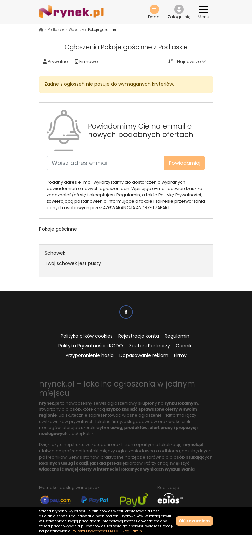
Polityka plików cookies (87, 336)
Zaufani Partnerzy (149, 345)
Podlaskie (56, 29)
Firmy (180, 355)
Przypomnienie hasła (90, 355)
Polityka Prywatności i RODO (90, 345)
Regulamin (177, 336)
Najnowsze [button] (189, 61)
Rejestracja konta (138, 336)
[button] (179, 11)
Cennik (184, 345)
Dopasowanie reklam (143, 355)
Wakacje (76, 29)
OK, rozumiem (194, 521)
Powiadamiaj (184, 163)
